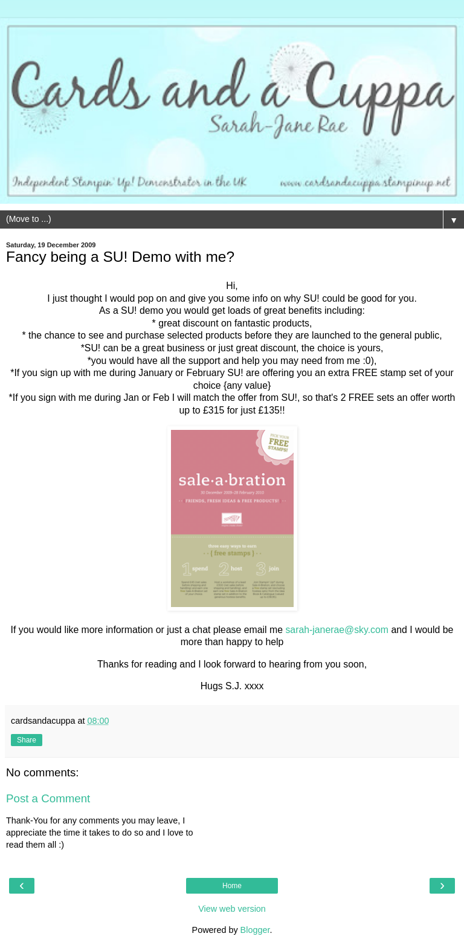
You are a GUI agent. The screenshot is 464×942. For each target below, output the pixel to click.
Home (232, 886)
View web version (232, 909)
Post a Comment (48, 798)
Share (26, 740)
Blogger (255, 930)
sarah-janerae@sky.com (336, 630)
